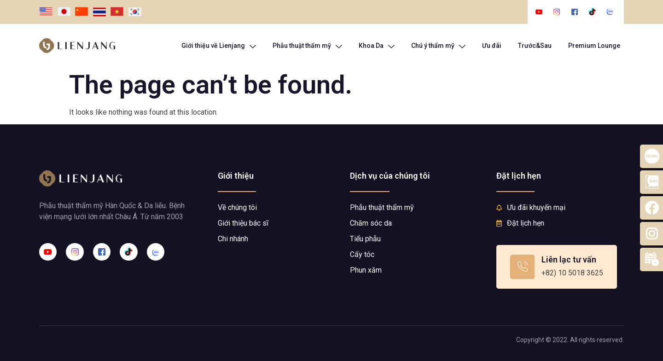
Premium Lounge (594, 45)
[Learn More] (556, 267)
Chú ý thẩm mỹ (438, 46)
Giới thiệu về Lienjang (218, 46)
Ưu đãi (491, 45)
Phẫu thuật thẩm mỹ (307, 46)
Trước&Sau (535, 45)
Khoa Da (377, 46)
